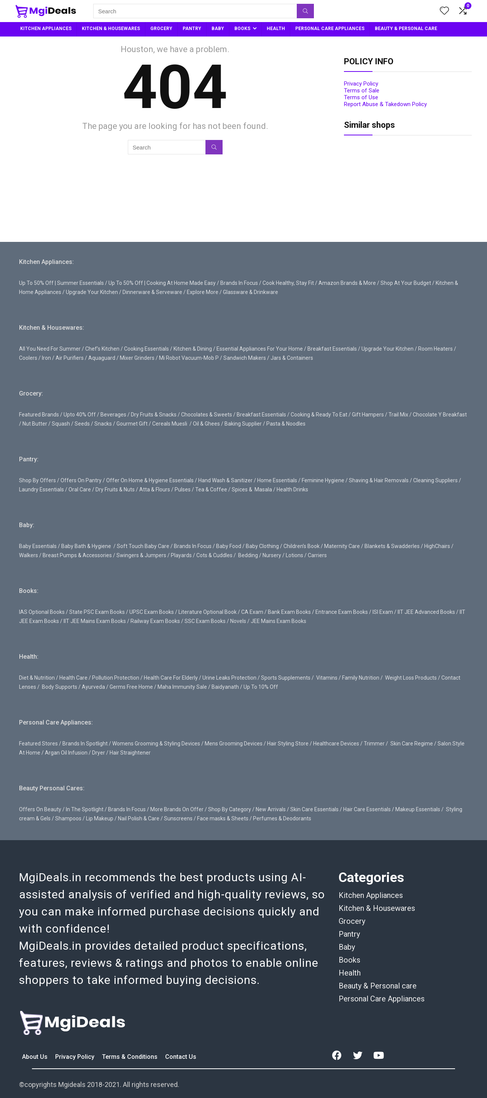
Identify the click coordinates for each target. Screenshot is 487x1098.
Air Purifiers (70, 358)
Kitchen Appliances (371, 895)
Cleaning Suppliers (435, 480)
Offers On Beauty (40, 809)
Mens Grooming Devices (234, 743)
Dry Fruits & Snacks (154, 415)
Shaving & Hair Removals (379, 480)
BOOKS (242, 28)
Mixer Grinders (137, 358)
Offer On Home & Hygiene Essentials (150, 480)
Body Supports (59, 687)
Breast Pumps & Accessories (77, 555)
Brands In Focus (239, 283)
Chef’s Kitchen (102, 349)
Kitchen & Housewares (377, 908)
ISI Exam (382, 612)
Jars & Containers (292, 358)
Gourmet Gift (132, 424)
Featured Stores (38, 743)
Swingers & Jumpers (141, 555)
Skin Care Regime (411, 743)
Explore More (202, 292)
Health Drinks (291, 489)
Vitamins (326, 678)
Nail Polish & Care (138, 818)
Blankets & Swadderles (392, 546)
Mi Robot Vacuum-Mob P (189, 358)
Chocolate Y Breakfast (440, 415)
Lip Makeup (99, 818)
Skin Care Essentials (314, 809)
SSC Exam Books (205, 621)
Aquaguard (101, 358)
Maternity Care (342, 546)
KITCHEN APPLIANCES (46, 28)
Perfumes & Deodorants (282, 818)
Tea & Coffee (211, 489)
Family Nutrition (360, 678)
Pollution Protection (115, 678)
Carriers (317, 555)
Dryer (98, 753)
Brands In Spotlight (85, 743)
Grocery (352, 921)
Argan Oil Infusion (66, 753)
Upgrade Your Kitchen (92, 292)
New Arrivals (271, 809)
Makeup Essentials (417, 809)
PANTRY (192, 28)
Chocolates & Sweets (206, 415)
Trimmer (374, 743)
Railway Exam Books (155, 621)
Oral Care (79, 489)
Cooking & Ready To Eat (319, 415)
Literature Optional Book (207, 612)
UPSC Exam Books (151, 612)
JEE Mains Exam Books (278, 621)
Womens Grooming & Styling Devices (156, 743)
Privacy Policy (361, 83)
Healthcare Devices (336, 743)
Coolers (28, 358)
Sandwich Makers (244, 358)
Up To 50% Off (36, 283)
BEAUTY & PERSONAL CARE (406, 28)
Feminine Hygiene (323, 480)
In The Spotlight (84, 809)
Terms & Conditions (130, 1056)
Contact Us (180, 1056)
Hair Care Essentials (367, 809)
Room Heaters (435, 349)
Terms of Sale (361, 90)
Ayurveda (93, 687)
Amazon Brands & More (347, 283)
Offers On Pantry (81, 480)
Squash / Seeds (71, 424)
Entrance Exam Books (341, 612)
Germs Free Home (131, 687)
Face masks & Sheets (222, 818)
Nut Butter (34, 424)
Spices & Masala (252, 489)
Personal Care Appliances (382, 998)
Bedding (248, 555)
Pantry (349, 934)
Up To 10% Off (261, 687)
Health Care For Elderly (171, 678)
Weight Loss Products (411, 678)
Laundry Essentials (41, 489)
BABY (218, 28)
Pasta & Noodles (286, 424)
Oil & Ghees (206, 424)
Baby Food (228, 546)
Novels (238, 621)
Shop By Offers (37, 480)
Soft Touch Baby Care (143, 546)
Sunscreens (178, 818)
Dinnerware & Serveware (152, 292)
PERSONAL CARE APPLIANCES (329, 28)
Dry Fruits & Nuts (115, 489)
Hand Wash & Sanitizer (225, 480)
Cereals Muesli (169, 424)
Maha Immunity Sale (182, 687)
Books (349, 960)
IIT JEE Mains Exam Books (95, 621)
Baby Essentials (38, 546)
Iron (46, 358)
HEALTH (276, 28)
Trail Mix (398, 415)
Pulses (183, 489)
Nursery (272, 555)
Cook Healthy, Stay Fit (288, 283)
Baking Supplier (243, 424)
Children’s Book (301, 546)
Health (350, 972)
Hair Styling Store (288, 743)
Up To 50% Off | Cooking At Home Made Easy (162, 283)
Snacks (103, 424)
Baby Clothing (262, 546)
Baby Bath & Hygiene (86, 546)
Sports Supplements (285, 678)
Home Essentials (277, 480)
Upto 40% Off (80, 415)
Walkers (28, 555)
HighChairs (437, 546)
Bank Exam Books (289, 612)
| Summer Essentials (79, 283)
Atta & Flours (154, 489)
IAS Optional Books (42, 612)
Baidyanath (225, 687)
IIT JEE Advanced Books (426, 612)
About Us (35, 1056)
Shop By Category (229, 809)
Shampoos (68, 818)
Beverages (113, 415)
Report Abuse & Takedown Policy (385, 104)
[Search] (305, 11)
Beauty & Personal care (378, 985)
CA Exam (252, 612)
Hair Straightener (130, 753)
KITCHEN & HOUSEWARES (111, 28)
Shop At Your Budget (405, 283)
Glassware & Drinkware (250, 292)
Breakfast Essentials (332, 349)
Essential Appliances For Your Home (259, 349)
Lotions (294, 555)
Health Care (73, 678)
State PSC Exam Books (97, 612)
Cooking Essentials (146, 349)
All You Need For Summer (50, 349)
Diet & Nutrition (37, 678)
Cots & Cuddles (214, 555)
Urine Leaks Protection (229, 678)
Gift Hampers (368, 415)
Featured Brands (39, 415)
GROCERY (161, 28)
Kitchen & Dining (192, 349)
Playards (181, 555)
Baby (347, 947)
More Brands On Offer (177, 809)
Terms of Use (361, 97)
